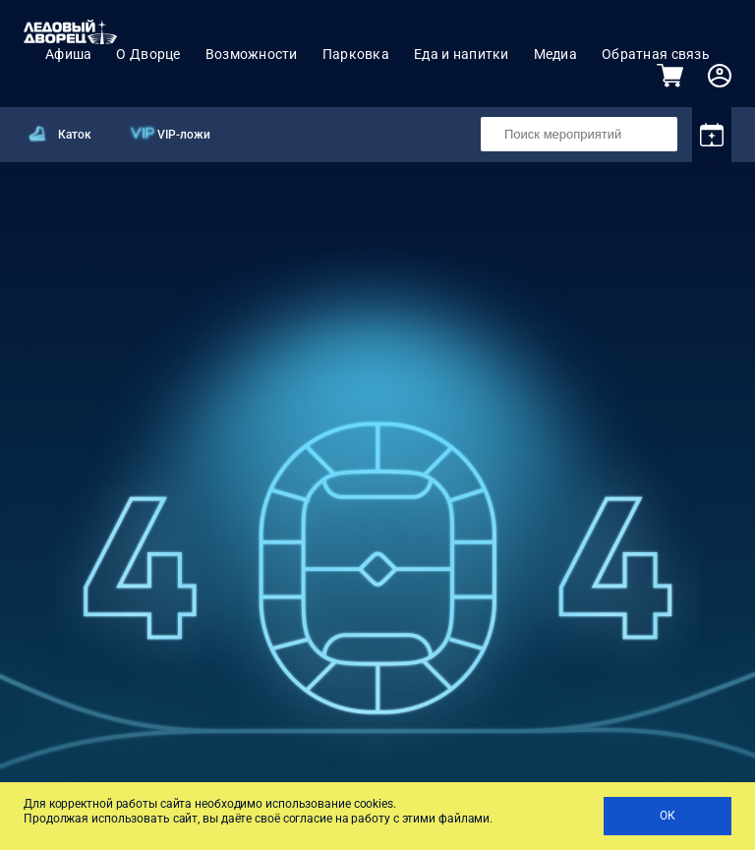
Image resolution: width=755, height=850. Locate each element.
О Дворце (148, 54)
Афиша (68, 54)
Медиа (555, 54)
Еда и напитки (461, 54)
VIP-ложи (183, 135)
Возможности (251, 54)
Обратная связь (656, 54)
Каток (74, 135)
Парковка (355, 54)
